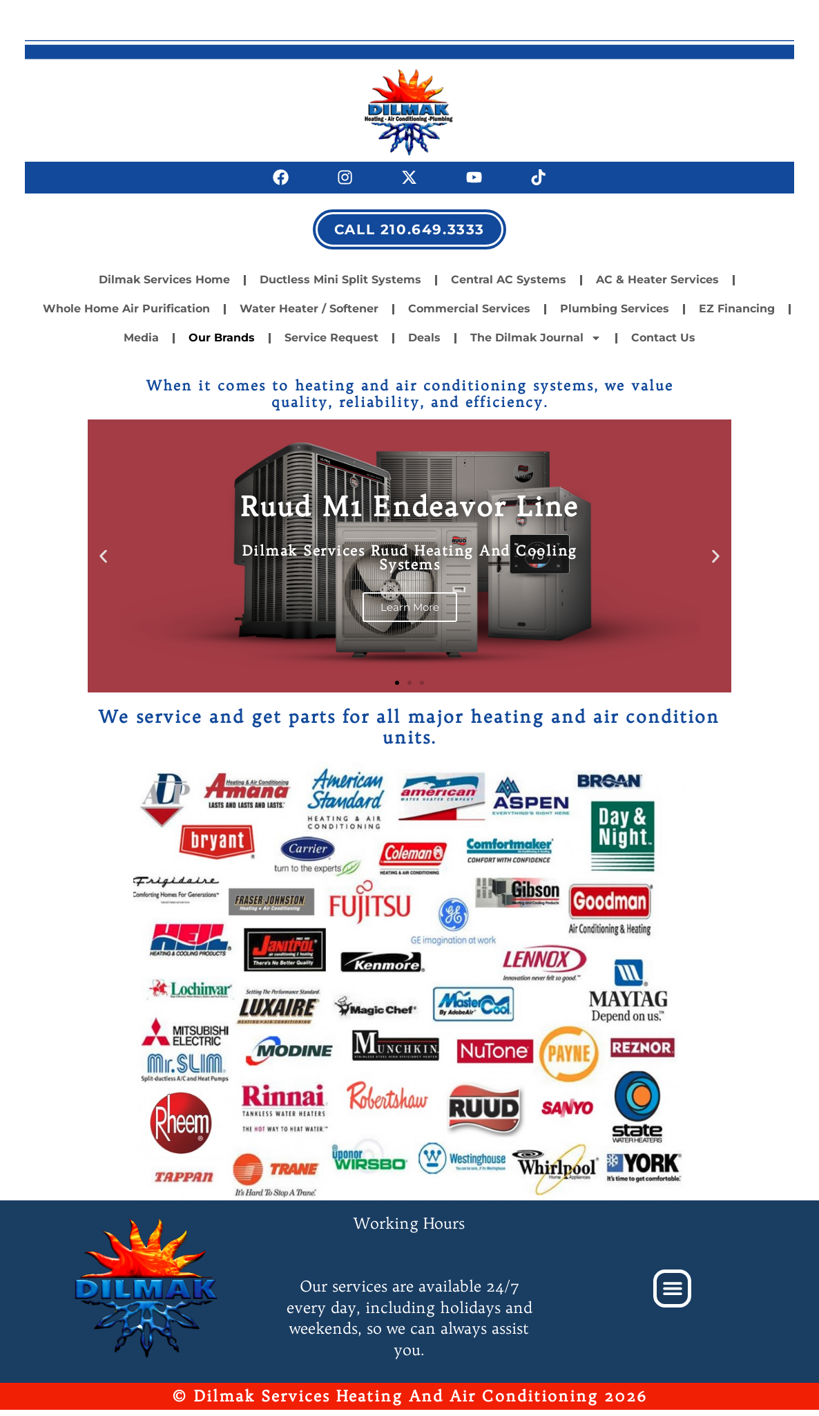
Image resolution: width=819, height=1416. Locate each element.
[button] (103, 563)
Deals (424, 344)
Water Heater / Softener (309, 315)
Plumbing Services (614, 315)
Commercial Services (469, 315)
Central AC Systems (508, 286)
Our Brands (222, 344)
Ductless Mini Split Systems (340, 286)
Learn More (409, 613)
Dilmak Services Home (164, 286)
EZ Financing (737, 315)
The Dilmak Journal (535, 344)
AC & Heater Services (657, 286)
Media (141, 344)
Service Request (331, 344)
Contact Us (663, 344)
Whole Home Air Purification (126, 315)
